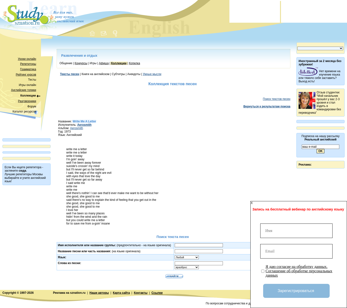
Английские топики (23, 90)
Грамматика (28, 69)
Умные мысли (152, 74)
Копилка (134, 63)
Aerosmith (76, 128)
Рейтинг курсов (26, 74)
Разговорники (27, 101)
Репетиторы (28, 64)
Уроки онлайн (27, 59)
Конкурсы (80, 63)
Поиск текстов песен (276, 99)
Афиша (104, 63)
